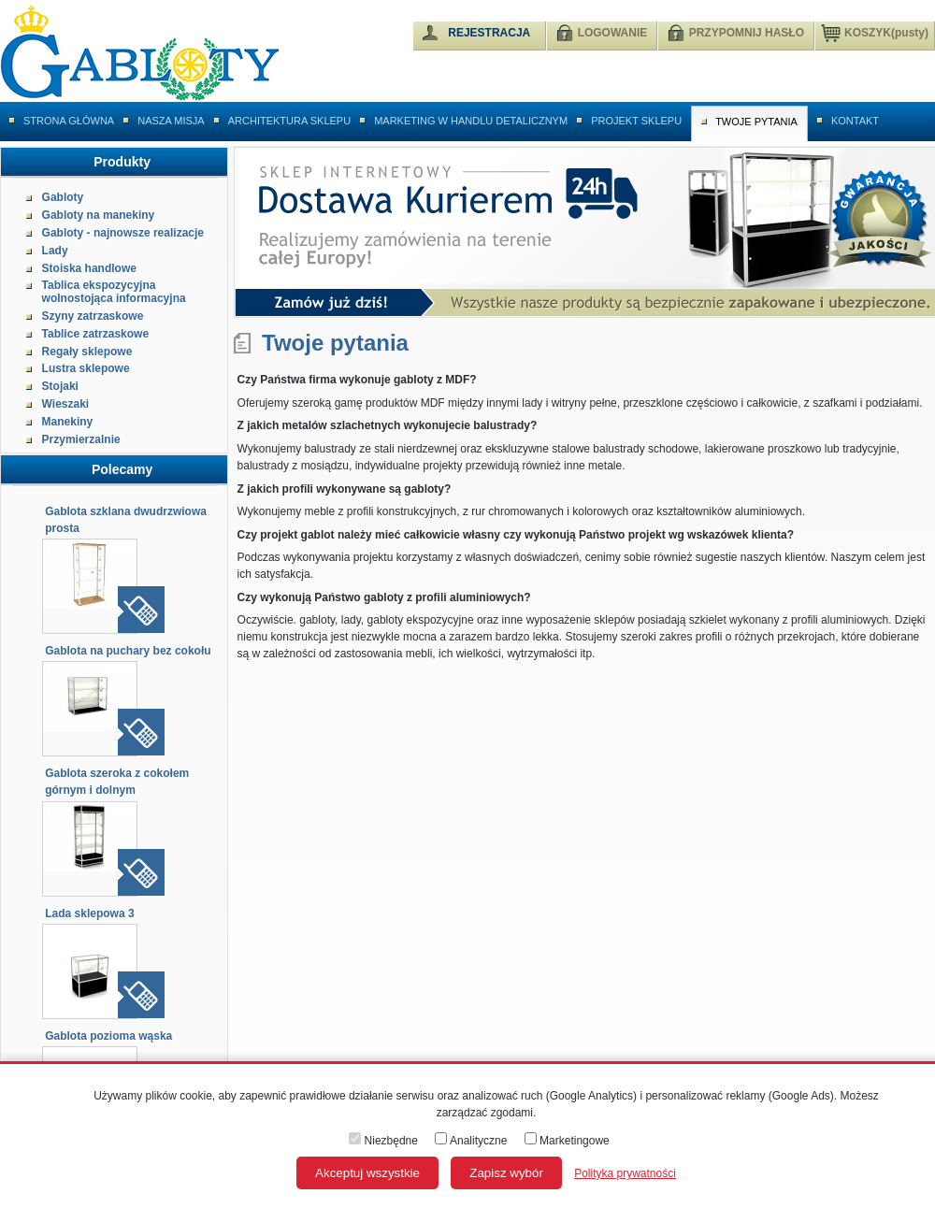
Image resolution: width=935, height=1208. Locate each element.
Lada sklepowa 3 (89, 913)
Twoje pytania (756, 121)
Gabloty (63, 197)
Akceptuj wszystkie (367, 1173)
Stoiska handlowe (89, 268)
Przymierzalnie (81, 439)
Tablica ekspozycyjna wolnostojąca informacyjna (114, 292)
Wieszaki (66, 403)
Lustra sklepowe (86, 368)
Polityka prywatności (625, 1173)
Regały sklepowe (87, 351)
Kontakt (855, 120)
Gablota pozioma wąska (108, 1036)
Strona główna (68, 120)
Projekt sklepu (636, 120)
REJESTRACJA (489, 32)
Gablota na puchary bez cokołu (127, 650)
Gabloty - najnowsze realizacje (123, 232)
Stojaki (60, 386)
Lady (55, 250)
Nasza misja (171, 120)
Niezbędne (383, 1140)
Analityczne (471, 1140)
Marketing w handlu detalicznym (471, 120)
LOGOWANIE (613, 32)
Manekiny (68, 421)
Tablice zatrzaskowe (96, 333)
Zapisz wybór (506, 1173)
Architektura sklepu (289, 120)
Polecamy (122, 469)
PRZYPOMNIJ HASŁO (746, 32)
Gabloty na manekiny (98, 215)
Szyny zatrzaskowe (93, 316)
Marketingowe (567, 1140)
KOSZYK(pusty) (874, 31)
